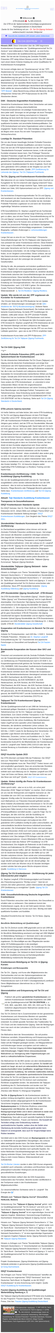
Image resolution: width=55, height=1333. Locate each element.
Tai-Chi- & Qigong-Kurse (11, 1095)
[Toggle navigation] (41, 41)
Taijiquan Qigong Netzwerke (15, 1239)
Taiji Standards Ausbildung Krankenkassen (29, 498)
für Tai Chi (14, 1077)
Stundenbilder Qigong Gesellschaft (28, 624)
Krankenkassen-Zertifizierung (23, 491)
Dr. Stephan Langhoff (39, 637)
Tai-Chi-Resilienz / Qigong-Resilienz (32, 291)
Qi (12, 1192)
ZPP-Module (7, 91)
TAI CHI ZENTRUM (24, 41)
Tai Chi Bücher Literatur (10, 1164)
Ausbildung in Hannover (16, 869)
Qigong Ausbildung (30, 589)
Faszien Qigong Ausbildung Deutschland (31, 1301)
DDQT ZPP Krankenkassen (37, 777)
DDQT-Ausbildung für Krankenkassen (16, 1286)
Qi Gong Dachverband (10, 1267)
